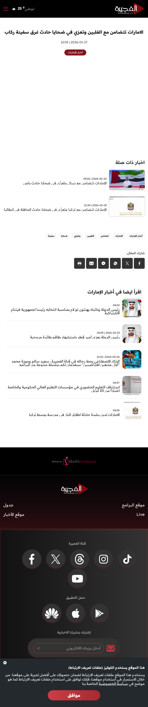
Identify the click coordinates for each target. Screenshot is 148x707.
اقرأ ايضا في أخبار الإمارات (114, 292)
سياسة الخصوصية (113, 683)
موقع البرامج (133, 504)
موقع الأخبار (13, 514)
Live (140, 514)
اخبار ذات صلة (130, 162)
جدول (8, 504)
